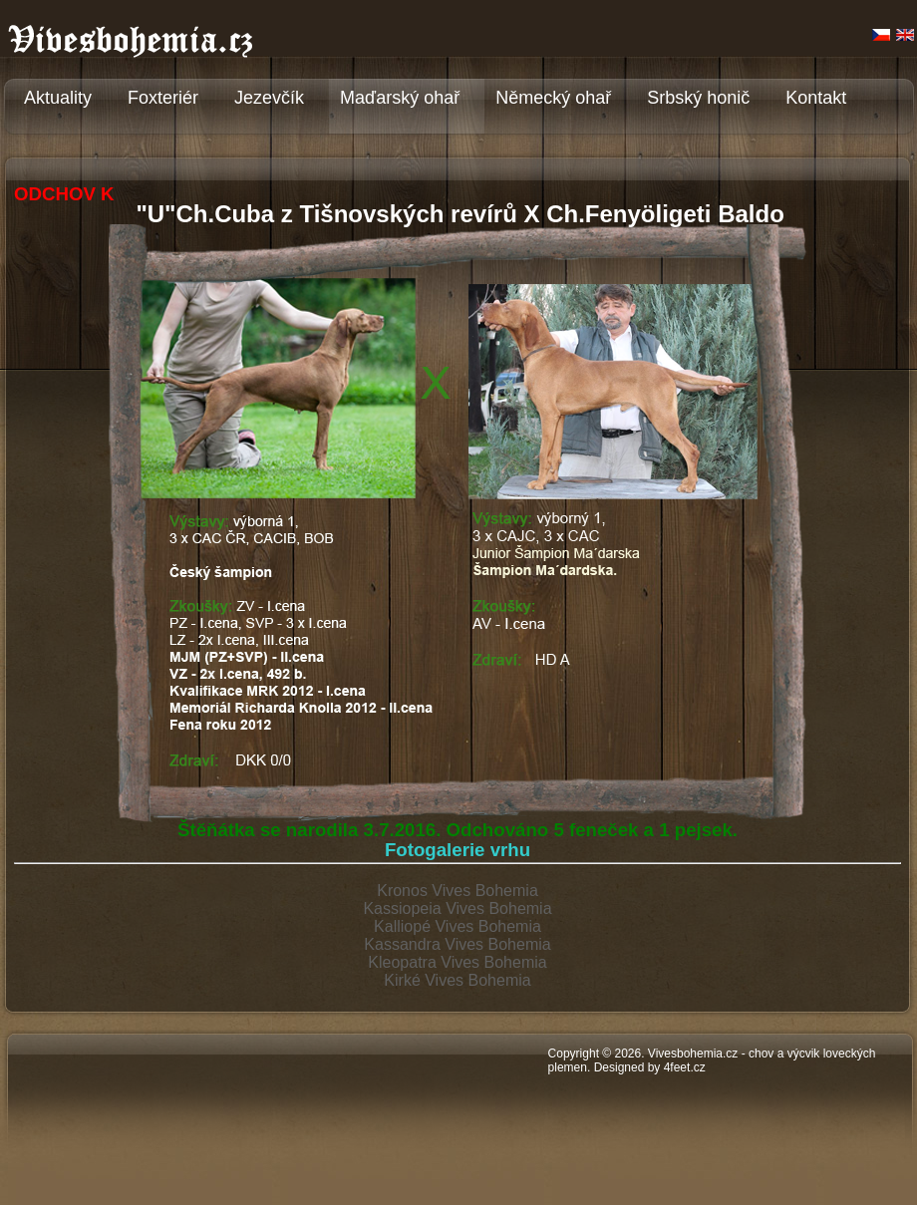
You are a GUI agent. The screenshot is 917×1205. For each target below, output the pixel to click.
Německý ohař (553, 98)
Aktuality (58, 98)
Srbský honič (698, 98)
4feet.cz (685, 1067)
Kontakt (815, 98)
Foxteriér (163, 98)
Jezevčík (269, 98)
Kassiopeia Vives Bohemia (457, 908)
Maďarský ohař (399, 98)
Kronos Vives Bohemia (457, 890)
